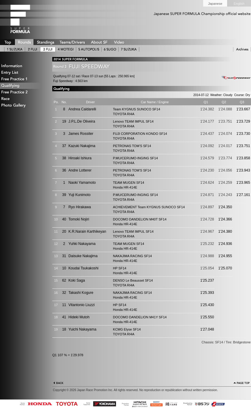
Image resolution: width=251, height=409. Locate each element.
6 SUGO (110, 49)
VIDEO (119, 42)
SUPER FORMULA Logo (30, 18)
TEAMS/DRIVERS (72, 42)
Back (58, 383)
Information (22, 66)
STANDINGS (45, 42)
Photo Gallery (22, 105)
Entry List (22, 73)
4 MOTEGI (65, 49)
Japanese (215, 3)
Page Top (241, 383)
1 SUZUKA (14, 49)
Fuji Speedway (234, 78)
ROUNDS (24, 42)
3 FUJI (48, 49)
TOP (7, 42)
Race (22, 99)
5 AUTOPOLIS (89, 49)
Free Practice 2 (22, 92)
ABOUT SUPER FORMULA (99, 42)
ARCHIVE (242, 49)
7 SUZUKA (128, 49)
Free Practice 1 (22, 79)
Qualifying (22, 86)
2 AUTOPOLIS (32, 49)
